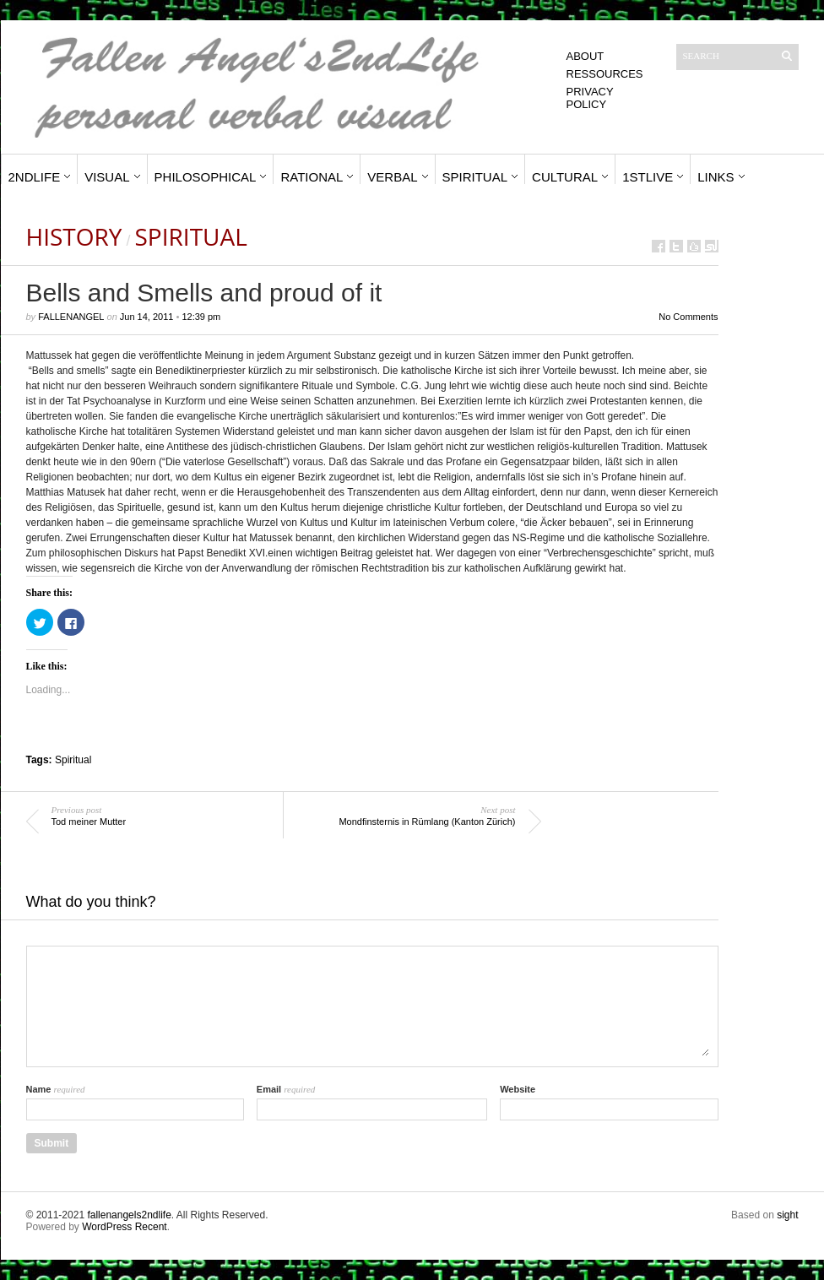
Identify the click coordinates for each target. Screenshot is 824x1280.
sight (787, 1215)
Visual (106, 177)
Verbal (392, 177)
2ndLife (34, 177)
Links (715, 177)
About (585, 56)
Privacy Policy (590, 98)
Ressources (604, 74)
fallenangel (71, 317)
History (74, 236)
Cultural (565, 177)
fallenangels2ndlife (129, 1215)
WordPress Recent (124, 1227)
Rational (311, 177)
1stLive (647, 177)
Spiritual (475, 177)
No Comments (688, 317)
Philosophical (205, 177)
